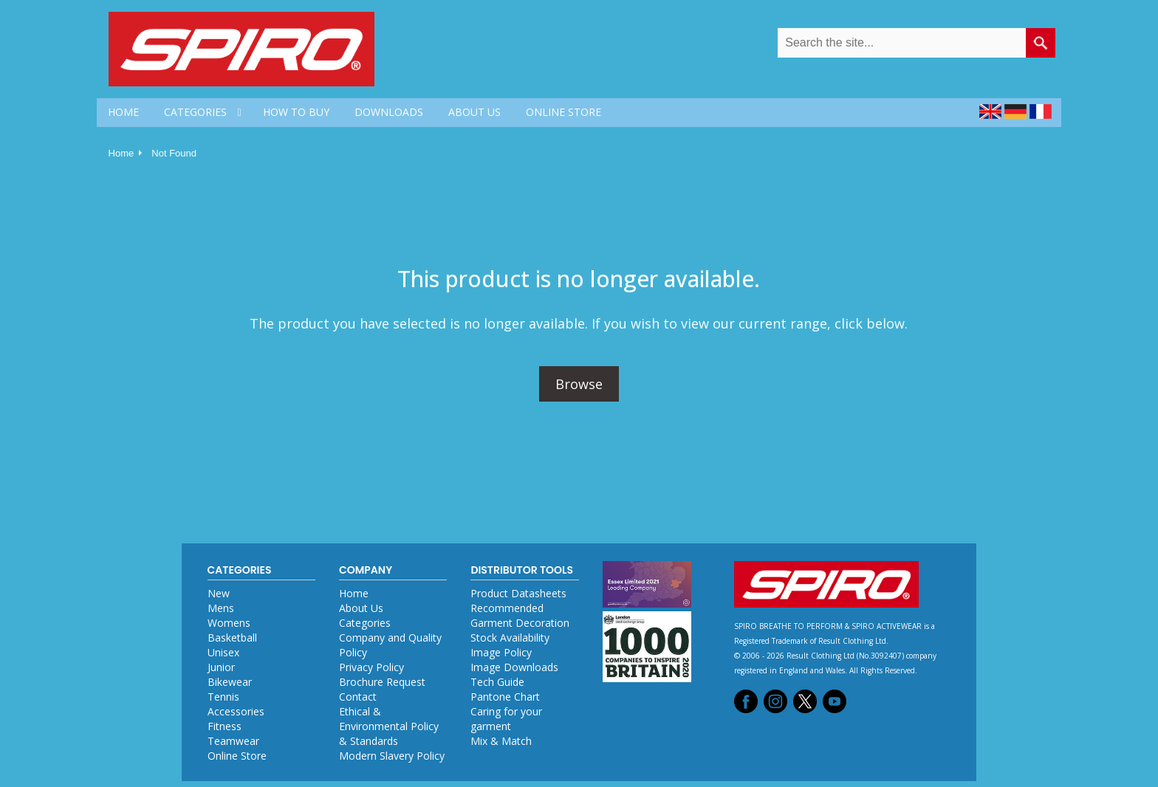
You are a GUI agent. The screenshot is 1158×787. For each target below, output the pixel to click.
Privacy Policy (371, 667)
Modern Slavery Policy (392, 756)
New (219, 593)
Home (121, 153)
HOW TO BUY (296, 112)
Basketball (232, 637)
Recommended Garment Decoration (519, 615)
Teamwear (233, 741)
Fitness (224, 726)
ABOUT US (474, 112)
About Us (361, 608)
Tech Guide (497, 682)
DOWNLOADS (388, 112)
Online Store (237, 756)
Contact (358, 697)
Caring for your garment (506, 718)
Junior (221, 667)
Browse (579, 384)
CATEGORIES (195, 112)
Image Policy (501, 652)
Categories (365, 623)
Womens (229, 623)
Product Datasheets (518, 593)
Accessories (236, 711)
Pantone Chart (505, 697)
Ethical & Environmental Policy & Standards (389, 726)
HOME (123, 112)
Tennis (223, 697)
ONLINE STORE (563, 112)
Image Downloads (514, 667)
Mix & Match (501, 741)
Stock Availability (509, 637)
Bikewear (230, 682)
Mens (221, 608)
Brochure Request (382, 682)
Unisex (223, 652)
